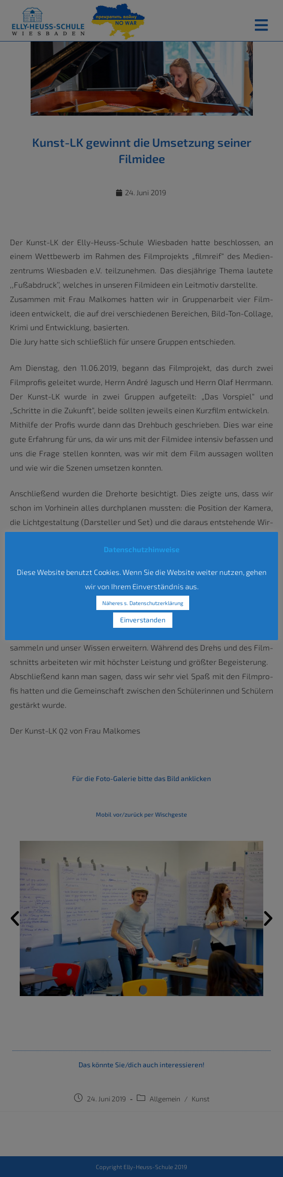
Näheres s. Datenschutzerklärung (142, 603)
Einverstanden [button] (142, 619)
